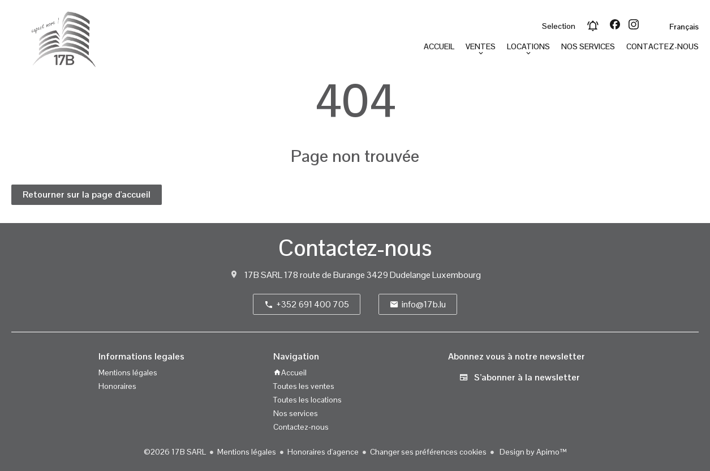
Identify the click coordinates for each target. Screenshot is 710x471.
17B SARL (263, 275)
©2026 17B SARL (175, 452)
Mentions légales (246, 452)
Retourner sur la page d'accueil (86, 194)
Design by (532, 452)
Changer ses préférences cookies (428, 452)
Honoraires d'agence (323, 452)
